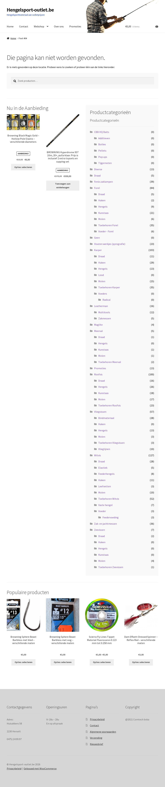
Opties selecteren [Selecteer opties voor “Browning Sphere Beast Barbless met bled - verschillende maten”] (23, 662)
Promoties (75, 26)
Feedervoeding (110, 517)
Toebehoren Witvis (108, 498)
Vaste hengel (105, 505)
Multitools (104, 312)
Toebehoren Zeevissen (110, 567)
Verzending (96, 737)
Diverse (98, 169)
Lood (101, 275)
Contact (23, 26)
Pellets (102, 150)
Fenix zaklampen (103, 181)
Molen (101, 219)
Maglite (98, 324)
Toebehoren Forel (108, 225)
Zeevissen (99, 529)
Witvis (97, 455)
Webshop (39, 26)
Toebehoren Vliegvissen (111, 442)
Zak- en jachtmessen (105, 523)
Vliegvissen (100, 411)
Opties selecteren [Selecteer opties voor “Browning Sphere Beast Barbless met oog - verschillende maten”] (63, 662)
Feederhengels (106, 473)
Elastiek (102, 467)
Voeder (102, 511)
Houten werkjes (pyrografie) (109, 243)
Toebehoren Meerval (109, 362)
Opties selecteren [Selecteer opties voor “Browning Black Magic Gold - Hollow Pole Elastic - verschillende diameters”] (23, 167)
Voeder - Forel (106, 231)
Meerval (98, 331)
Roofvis (98, 374)
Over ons (59, 26)
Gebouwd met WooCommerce (40, 768)
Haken (101, 200)
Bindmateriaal (106, 418)
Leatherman (101, 306)
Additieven (104, 138)
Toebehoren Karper (109, 287)
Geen (97, 237)
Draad (97, 175)
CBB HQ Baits (101, 132)
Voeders (102, 293)
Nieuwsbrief (96, 744)
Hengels (102, 206)
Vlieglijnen (104, 449)
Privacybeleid (97, 719)
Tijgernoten (105, 163)
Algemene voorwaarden (103, 731)
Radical (106, 299)
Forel (97, 188)
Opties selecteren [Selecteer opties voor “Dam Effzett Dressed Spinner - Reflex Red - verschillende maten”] (141, 662)
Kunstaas (103, 212)
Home (10, 26)
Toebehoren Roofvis (109, 405)
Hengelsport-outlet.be (30, 10)
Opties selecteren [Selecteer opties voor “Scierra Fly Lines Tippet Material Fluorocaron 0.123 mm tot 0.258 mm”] (102, 662)
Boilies (102, 144)
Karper (98, 250)
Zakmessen (104, 318)
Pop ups (102, 156)
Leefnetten (104, 486)
